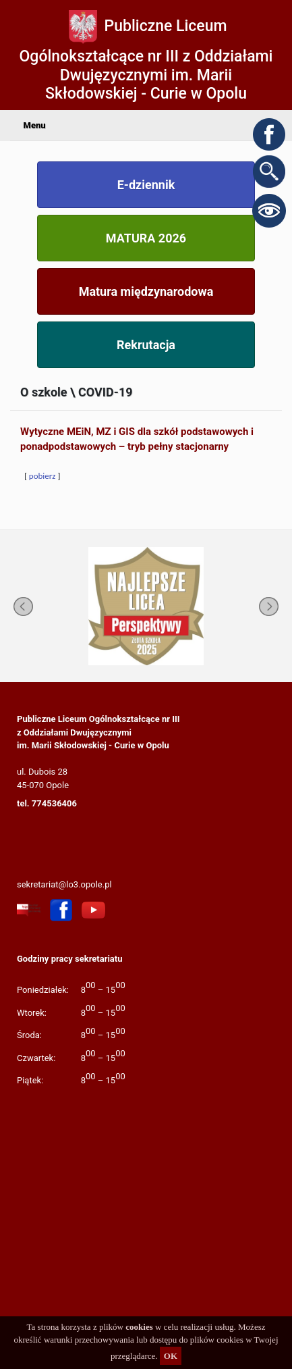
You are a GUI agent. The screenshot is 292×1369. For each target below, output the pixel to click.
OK (170, 1356)
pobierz (42, 476)
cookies (138, 1327)
